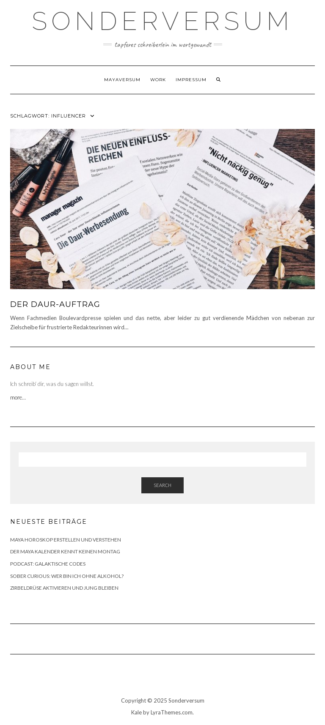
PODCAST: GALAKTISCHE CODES (47, 564)
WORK (158, 79)
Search (162, 485)
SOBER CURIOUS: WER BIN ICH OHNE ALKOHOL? (67, 576)
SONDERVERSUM (162, 21)
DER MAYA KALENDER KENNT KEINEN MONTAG (65, 551)
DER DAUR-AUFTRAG (55, 304)
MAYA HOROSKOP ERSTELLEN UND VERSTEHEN (65, 539)
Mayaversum (122, 79)
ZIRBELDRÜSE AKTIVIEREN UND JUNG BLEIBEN (64, 588)
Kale (136, 712)
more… (18, 397)
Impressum (191, 79)
